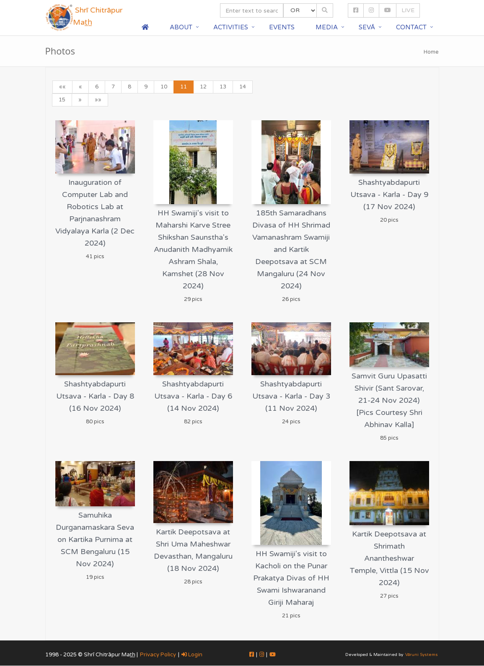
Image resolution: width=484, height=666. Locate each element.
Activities (230, 27)
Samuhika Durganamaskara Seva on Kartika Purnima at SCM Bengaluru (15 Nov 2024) (95, 539)
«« (62, 86)
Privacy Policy (158, 654)
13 (223, 86)
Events (282, 27)
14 (242, 86)
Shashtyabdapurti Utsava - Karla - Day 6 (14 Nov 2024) (193, 396)
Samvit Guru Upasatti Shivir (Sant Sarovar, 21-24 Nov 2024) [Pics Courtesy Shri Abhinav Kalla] (389, 400)
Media (327, 27)
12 (203, 86)
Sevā (367, 27)
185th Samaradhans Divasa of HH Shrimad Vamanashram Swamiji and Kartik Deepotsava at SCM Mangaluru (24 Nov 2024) (291, 249)
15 (62, 99)
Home (431, 52)
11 (183, 86)
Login (191, 654)
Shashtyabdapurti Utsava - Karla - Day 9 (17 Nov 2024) (389, 194)
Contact (411, 27)
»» (98, 99)
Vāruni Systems (421, 654)
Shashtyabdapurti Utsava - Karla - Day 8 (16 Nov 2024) (95, 396)
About (181, 27)
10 (163, 86)
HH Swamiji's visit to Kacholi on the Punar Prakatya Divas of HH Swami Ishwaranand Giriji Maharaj (291, 578)
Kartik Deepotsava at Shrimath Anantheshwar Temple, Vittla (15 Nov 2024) (389, 558)
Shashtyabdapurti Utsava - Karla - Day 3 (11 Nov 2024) (291, 396)
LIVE (407, 10)
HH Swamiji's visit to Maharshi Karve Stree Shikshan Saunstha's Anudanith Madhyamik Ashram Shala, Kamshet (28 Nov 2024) (193, 249)
